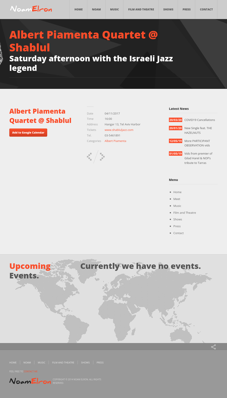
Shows (168, 9)
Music (114, 9)
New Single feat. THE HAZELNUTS (198, 130)
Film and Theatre (141, 9)
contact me (30, 371)
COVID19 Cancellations (199, 120)
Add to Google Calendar (28, 132)
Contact (206, 9)
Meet (176, 199)
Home (78, 9)
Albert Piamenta (115, 141)
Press (187, 9)
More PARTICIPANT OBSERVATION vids (197, 143)
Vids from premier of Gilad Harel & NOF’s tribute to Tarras (198, 158)
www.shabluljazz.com (119, 130)
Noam (96, 9)
